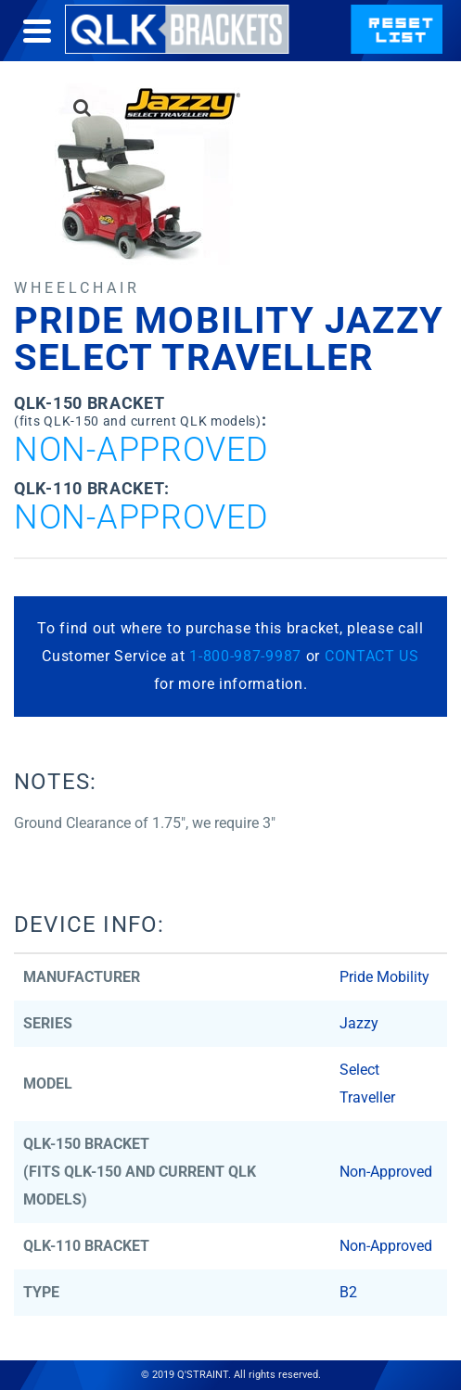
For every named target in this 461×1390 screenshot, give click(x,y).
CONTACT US (372, 656)
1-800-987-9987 (245, 656)
